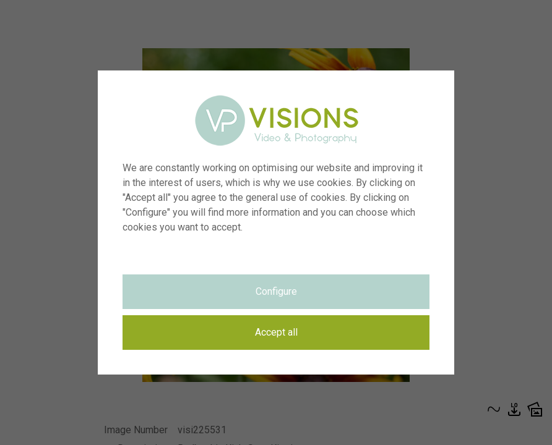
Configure (276, 291)
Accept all (276, 332)
